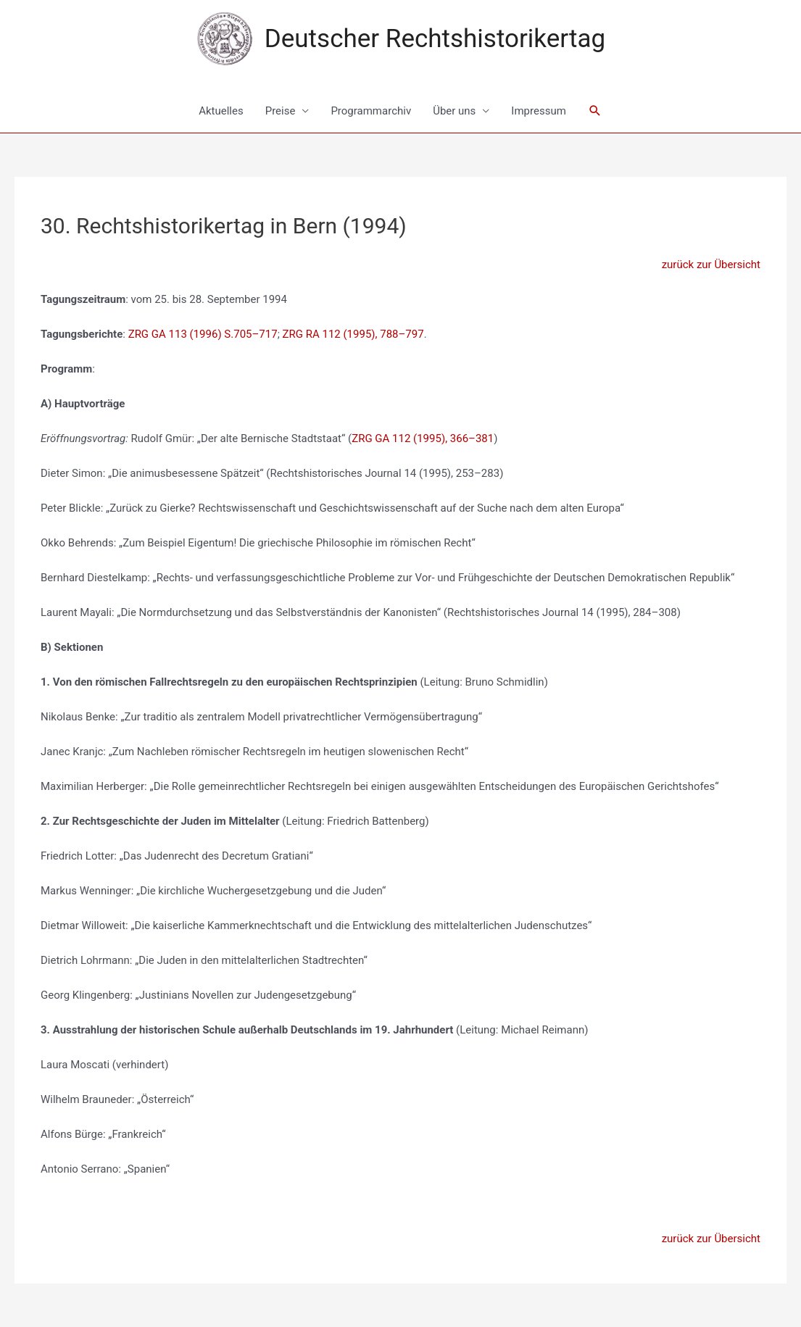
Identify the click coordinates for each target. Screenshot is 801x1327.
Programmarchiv (371, 110)
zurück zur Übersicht (711, 264)
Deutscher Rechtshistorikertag (435, 39)
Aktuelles (221, 110)
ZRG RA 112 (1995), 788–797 (353, 334)
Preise (280, 110)
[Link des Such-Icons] (595, 111)
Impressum (538, 110)
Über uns (454, 110)
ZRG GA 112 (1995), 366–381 (423, 438)
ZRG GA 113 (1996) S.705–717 (203, 334)
